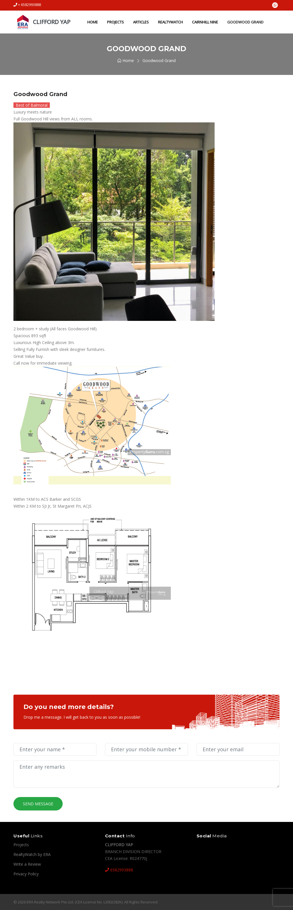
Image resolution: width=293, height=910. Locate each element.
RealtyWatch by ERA (32, 854)
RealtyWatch (169, 22)
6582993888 (119, 870)
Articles (140, 22)
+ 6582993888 (27, 4)
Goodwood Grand (244, 22)
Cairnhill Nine (204, 22)
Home (91, 22)
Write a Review (27, 864)
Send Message (38, 803)
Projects (114, 22)
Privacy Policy (26, 874)
